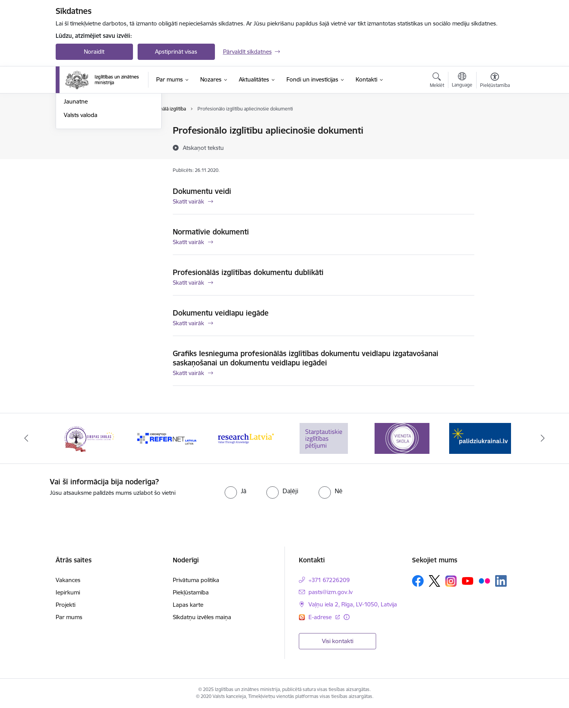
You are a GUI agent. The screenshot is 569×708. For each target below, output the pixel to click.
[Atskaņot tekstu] (203, 147)
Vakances (68, 580)
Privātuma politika (196, 580)
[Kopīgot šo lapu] (494, 146)
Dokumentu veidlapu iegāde (221, 312)
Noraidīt (94, 51)
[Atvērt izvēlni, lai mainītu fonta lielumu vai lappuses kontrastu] (495, 81)
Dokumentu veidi (202, 191)
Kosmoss (75, 171)
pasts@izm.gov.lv (330, 592)
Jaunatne (76, 184)
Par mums (69, 617)
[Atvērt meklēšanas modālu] (437, 81)
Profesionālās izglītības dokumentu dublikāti (248, 272)
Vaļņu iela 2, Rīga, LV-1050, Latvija (352, 604)
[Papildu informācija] (346, 617)
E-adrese (320, 617)
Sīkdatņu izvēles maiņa (202, 617)
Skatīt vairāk (188, 201)
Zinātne (73, 144)
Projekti (65, 604)
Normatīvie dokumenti (211, 231)
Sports (72, 157)
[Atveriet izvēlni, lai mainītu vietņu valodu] (462, 81)
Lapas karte (188, 604)
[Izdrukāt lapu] (494, 127)
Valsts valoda (80, 198)
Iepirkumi (68, 592)
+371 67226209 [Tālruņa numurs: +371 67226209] (329, 580)
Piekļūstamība (191, 592)
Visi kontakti (337, 641)
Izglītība (73, 131)
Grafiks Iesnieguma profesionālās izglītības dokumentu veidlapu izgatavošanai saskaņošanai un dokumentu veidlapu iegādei (305, 358)
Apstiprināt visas (176, 51)
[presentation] (455, 492)
